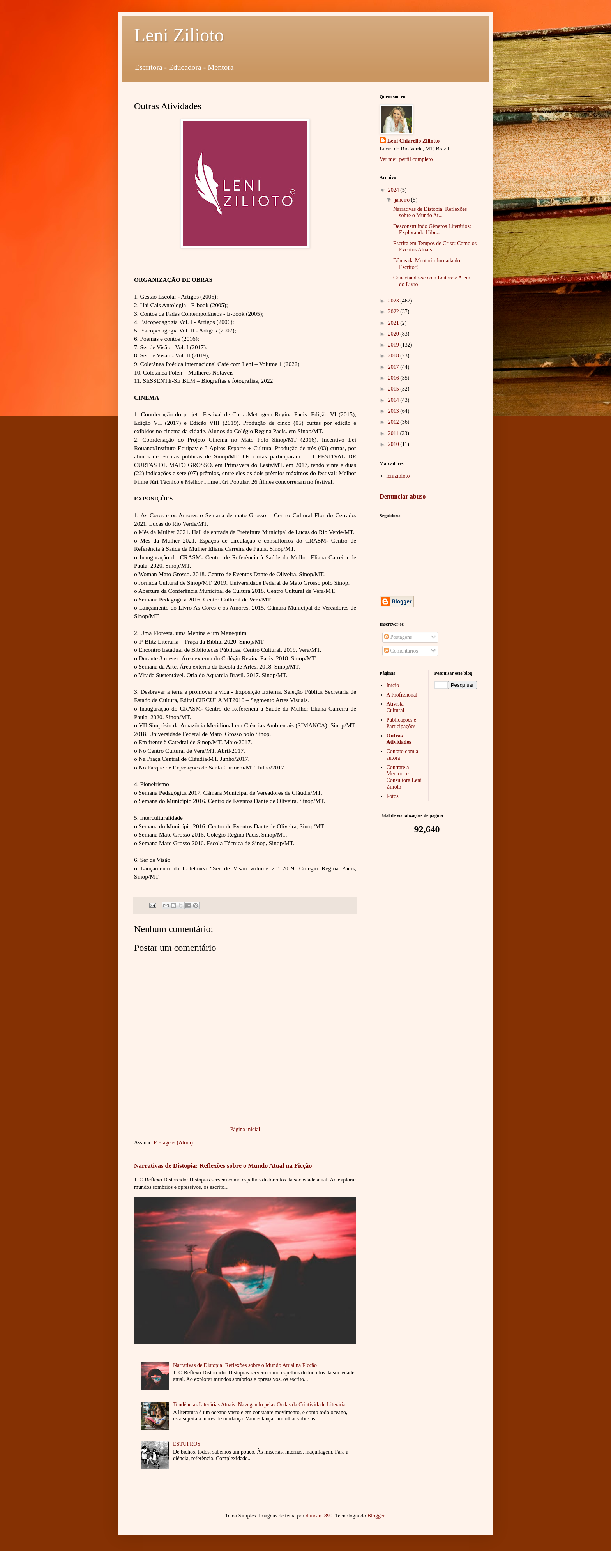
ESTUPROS (186, 1444)
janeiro (402, 200)
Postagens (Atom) (173, 1143)
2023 (394, 301)
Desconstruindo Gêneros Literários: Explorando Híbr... (432, 229)
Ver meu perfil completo (406, 159)
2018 (394, 356)
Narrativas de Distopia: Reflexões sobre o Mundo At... (430, 212)
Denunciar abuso (403, 496)
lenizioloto (398, 476)
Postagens (398, 637)
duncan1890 (319, 1516)
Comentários (401, 651)
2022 (394, 312)
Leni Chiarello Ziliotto (413, 141)
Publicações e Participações (402, 723)
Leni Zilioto (179, 35)
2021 (394, 323)
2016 (394, 378)
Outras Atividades (399, 739)
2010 (394, 444)
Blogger (376, 1516)
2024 (394, 190)
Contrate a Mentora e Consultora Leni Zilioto (404, 777)
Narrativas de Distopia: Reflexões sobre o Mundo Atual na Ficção (223, 1165)
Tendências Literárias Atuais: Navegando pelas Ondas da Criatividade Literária (259, 1405)
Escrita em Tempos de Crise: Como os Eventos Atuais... (435, 247)
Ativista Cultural (395, 707)
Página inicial (245, 1129)
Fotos (393, 796)
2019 (394, 345)
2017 (394, 367)
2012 (394, 422)
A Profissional (402, 695)
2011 (394, 433)
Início (393, 685)
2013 (394, 411)
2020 (394, 334)
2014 (394, 400)
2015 (394, 389)
